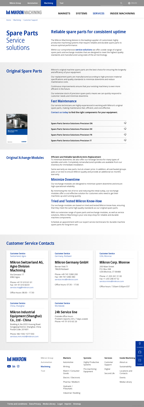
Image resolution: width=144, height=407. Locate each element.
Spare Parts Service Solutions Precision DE (88, 129)
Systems (81, 13)
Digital (107, 369)
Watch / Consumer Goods (71, 372)
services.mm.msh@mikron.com (24, 336)
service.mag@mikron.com (21, 287)
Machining (48, 3)
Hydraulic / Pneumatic (68, 387)
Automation (33, 3)
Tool (61, 3)
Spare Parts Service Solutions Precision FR (88, 134)
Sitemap (77, 404)
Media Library (126, 382)
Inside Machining (122, 13)
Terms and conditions (17, 404)
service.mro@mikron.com (66, 279)
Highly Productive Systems (91, 363)
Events (123, 377)
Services (98, 13)
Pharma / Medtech (71, 382)
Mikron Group (15, 3)
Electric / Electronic (71, 377)
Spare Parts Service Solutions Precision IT (88, 140)
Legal (60, 404)
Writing (66, 366)
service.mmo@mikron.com (112, 281)
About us (123, 362)
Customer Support (30, 20)
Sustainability (125, 366)
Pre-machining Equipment (90, 370)
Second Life (109, 373)
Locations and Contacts (126, 372)
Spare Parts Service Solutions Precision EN (88, 123)
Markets (64, 13)
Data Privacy (35, 404)
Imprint (67, 404)
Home (8, 20)
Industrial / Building (71, 393)
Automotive (68, 362)
